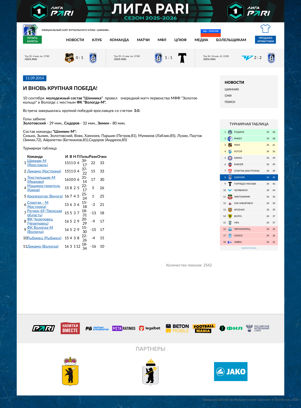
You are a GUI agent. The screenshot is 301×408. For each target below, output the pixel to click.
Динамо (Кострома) (44, 174)
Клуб (72, 42)
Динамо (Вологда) (43, 249)
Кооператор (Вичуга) (45, 199)
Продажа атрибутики (241, 42)
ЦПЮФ (156, 42)
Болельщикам (207, 42)
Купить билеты (268, 42)
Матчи (118, 42)
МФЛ (137, 42)
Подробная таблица (249, 251)
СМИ (228, 98)
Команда (95, 42)
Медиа (177, 42)
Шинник (232, 92)
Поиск (230, 104)
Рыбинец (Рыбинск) (44, 240)
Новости (51, 42)
